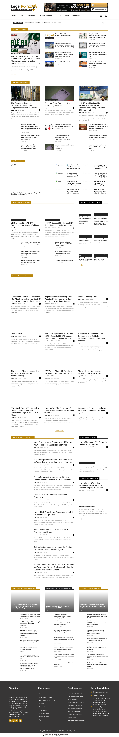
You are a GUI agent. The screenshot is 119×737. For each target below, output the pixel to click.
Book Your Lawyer (44, 716)
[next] (105, 23)
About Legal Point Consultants (47, 700)
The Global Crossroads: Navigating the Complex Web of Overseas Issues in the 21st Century (64, 639)
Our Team (41, 703)
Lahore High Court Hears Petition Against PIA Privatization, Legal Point (62, 137)
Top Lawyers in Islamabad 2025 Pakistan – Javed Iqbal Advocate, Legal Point (97, 656)
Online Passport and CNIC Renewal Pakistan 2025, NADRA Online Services (64, 243)
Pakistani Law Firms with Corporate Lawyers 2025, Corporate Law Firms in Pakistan (97, 616)
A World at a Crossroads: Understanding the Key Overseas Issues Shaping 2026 (62, 616)
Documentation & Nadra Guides (19, 220)
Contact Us (42, 707)
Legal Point (14, 63)
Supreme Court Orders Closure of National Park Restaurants (43, 23)
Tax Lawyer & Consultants (75, 708)
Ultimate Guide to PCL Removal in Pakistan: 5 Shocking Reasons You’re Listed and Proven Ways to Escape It (63, 647)
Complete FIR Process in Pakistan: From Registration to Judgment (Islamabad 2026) (97, 35)
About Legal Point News (45, 697)
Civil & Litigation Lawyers (75, 705)
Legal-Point (14, 110)
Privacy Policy (43, 710)
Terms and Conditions (45, 713)
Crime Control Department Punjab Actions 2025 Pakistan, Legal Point (101, 259)
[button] (106, 16)
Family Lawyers (72, 699)
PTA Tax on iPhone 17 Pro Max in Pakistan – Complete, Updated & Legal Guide (58, 373)
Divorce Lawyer (72, 717)
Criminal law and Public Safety (100, 214)
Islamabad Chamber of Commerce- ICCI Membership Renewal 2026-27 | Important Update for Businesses (26, 299)
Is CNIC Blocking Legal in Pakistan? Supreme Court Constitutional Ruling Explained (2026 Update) (92, 106)
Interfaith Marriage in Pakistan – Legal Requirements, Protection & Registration (30, 623)
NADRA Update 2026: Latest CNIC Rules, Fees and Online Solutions (59, 224)
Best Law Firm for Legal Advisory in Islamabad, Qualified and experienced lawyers (97, 664)
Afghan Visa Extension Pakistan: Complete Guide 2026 (57, 607)
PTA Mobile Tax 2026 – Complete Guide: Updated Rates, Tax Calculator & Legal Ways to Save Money (25, 411)
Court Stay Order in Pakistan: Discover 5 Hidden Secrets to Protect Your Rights (97, 45)
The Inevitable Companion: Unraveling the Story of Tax (89, 372)
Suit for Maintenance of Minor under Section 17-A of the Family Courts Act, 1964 (29, 656)
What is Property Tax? (87, 297)
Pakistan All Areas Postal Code (64, 260)
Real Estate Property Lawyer (76, 702)
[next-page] (15, 76)
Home (40, 694)
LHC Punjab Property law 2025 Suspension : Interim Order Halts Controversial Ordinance (98, 126)
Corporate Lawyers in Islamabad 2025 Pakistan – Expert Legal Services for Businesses (97, 647)
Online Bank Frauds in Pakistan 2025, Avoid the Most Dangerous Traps (100, 240)
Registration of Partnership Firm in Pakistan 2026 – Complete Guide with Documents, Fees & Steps (59, 299)
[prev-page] (12, 76)
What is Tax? (16, 334)
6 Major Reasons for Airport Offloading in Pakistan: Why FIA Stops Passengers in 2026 (64, 54)
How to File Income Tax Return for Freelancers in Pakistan (93, 443)
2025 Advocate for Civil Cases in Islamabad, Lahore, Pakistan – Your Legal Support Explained (96, 632)
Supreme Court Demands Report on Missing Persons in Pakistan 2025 (64, 146)
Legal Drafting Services (74, 711)
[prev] (102, 23)
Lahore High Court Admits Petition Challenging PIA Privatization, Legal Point (28, 146)
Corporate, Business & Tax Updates (87, 463)
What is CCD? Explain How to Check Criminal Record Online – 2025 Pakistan (85, 259)
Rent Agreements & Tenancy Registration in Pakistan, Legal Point (98, 54)
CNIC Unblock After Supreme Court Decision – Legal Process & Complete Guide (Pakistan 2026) (64, 45)
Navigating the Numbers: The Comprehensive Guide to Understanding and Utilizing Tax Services (91, 337)
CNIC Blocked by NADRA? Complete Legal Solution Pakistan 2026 (25, 225)
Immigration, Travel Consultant (76, 720)
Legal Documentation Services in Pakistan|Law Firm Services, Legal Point (30, 253)
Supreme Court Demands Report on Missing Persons (58, 104)
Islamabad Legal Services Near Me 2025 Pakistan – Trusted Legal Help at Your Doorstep (92, 606)
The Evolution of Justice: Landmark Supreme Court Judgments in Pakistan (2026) (24, 105)
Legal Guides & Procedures (17, 53)
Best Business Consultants (75, 696)
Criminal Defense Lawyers (75, 714)
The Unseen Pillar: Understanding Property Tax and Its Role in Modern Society (25, 373)
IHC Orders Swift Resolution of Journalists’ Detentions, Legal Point (97, 146)
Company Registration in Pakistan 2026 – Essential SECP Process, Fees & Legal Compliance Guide (59, 336)
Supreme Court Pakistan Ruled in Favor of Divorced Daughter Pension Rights (30, 137)
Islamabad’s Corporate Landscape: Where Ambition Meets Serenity (92, 409)
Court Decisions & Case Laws (18, 100)
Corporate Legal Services (75, 693)
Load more (59, 430)
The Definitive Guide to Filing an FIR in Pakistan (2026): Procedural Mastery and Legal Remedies (25, 58)
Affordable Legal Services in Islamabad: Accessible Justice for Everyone (97, 63)
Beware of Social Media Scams (64, 62)
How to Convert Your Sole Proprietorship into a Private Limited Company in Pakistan (91, 485)
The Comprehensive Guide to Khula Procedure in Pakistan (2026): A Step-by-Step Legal (25, 606)
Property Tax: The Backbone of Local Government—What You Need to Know (59, 410)
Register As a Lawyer (45, 720)
